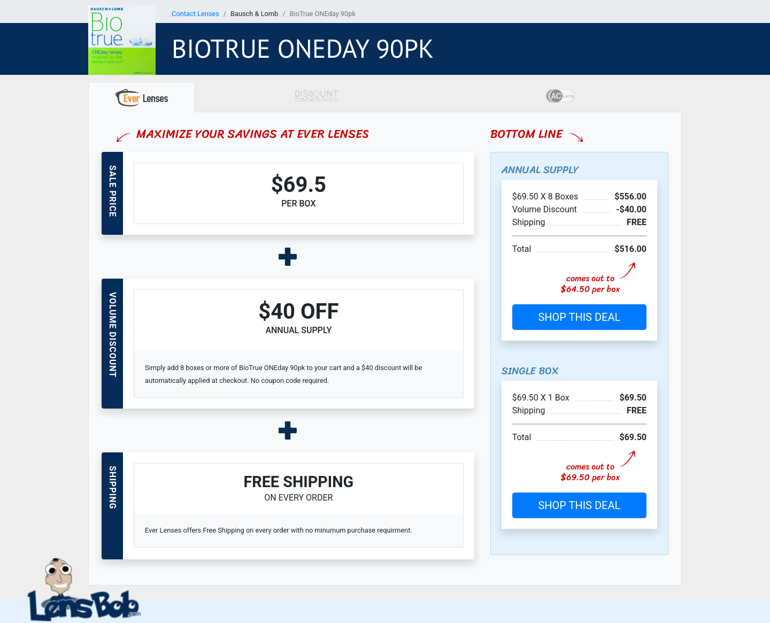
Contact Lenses (195, 14)
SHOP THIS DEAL (579, 317)
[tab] (141, 97)
